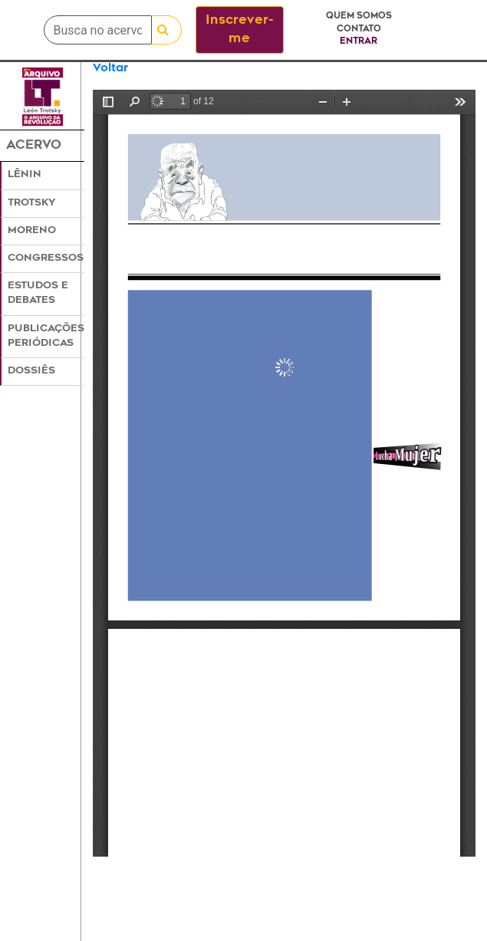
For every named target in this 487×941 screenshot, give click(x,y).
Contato (359, 29)
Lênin (24, 174)
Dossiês (31, 371)
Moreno (32, 230)
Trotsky (31, 203)
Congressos (46, 258)
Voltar (110, 68)
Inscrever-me (240, 30)
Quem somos (359, 16)
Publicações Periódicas (46, 336)
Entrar (358, 42)
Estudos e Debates (38, 293)
